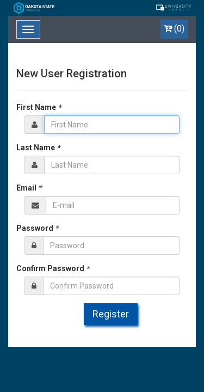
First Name (38, 107)
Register (110, 314)
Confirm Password (52, 268)
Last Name (38, 147)
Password (37, 228)
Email (28, 187)
